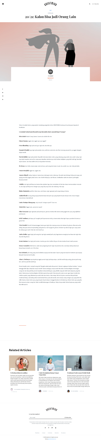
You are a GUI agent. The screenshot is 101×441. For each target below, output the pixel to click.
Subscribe (96, 3)
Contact (43, 432)
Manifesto (37, 432)
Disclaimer (63, 432)
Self (50, 10)
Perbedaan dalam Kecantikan (18, 373)
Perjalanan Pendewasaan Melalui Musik (78, 373)
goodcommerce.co (52, 438)
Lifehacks (50, 13)
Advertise (57, 432)
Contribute (50, 432)
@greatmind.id (50, 78)
